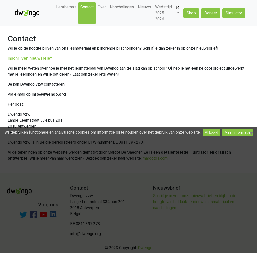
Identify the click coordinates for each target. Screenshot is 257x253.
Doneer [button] (210, 13)
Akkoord (211, 132)
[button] (177, 10)
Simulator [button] (234, 13)
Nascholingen (122, 7)
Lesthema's (66, 7)
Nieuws (144, 7)
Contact (87, 7)
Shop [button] (191, 13)
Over (102, 7)
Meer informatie (237, 132)
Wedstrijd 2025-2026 (163, 13)
